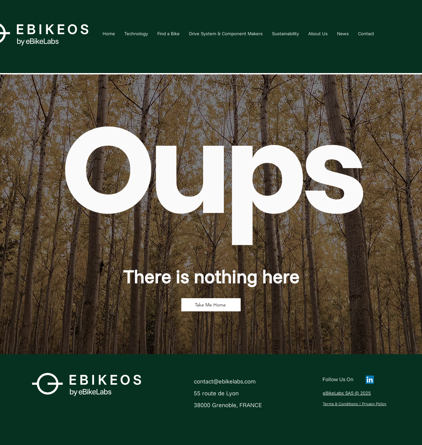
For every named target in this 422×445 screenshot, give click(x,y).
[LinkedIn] (370, 380)
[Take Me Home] (211, 304)
